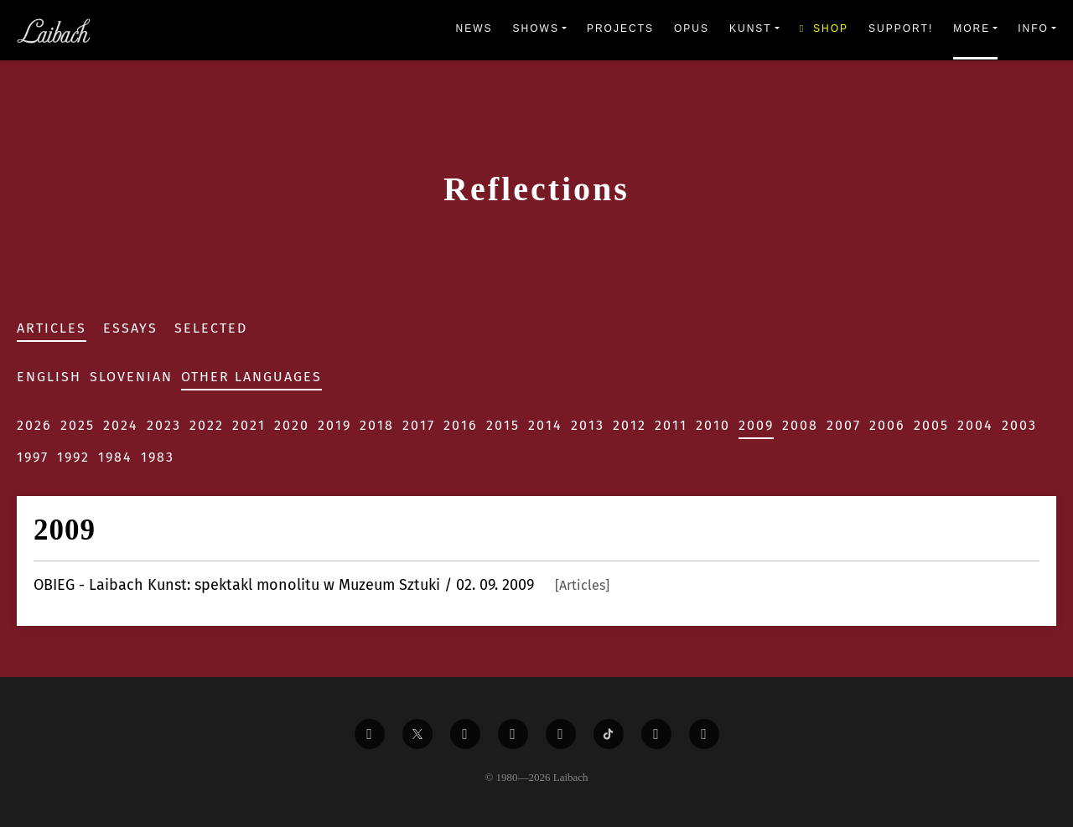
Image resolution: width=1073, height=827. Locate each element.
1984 (115, 457)
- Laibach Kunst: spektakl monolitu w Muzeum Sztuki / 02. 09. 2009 (321, 585)
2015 (503, 425)
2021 (249, 425)
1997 (33, 457)
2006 (887, 425)
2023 (164, 425)
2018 (377, 425)
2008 (800, 425)
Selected (210, 328)
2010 (713, 425)
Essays (130, 328)
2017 (418, 425)
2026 (34, 425)
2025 (77, 425)
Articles (51, 328)
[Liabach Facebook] (370, 734)
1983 (157, 457)
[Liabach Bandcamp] (704, 734)
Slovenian (131, 377)
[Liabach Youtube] (513, 734)
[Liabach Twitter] (417, 734)
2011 (671, 425)
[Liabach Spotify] (656, 734)
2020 (291, 425)
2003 (1019, 425)
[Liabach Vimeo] (465, 734)
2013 (587, 425)
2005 (931, 425)
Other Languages (251, 377)
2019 (334, 425)
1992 (73, 457)
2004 (975, 425)
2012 (629, 425)
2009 (756, 425)
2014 (545, 425)
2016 (460, 425)
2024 (120, 425)
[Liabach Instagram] (561, 734)
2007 (844, 425)
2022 (206, 425)
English (49, 377)
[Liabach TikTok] (609, 734)
